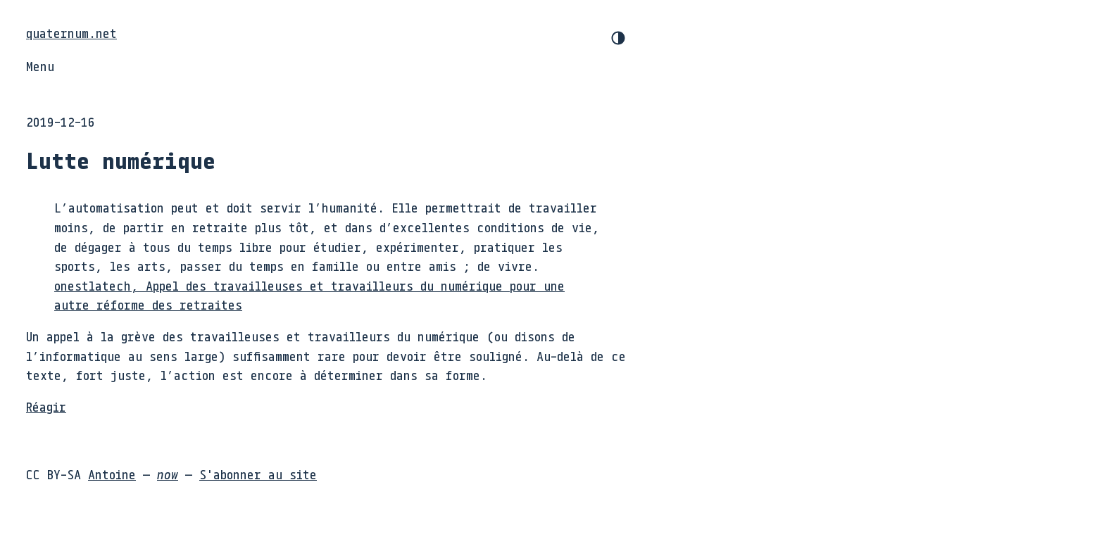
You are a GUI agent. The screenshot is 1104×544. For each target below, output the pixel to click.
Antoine (112, 474)
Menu (40, 66)
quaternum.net (71, 33)
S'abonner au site (258, 474)
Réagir (46, 407)
